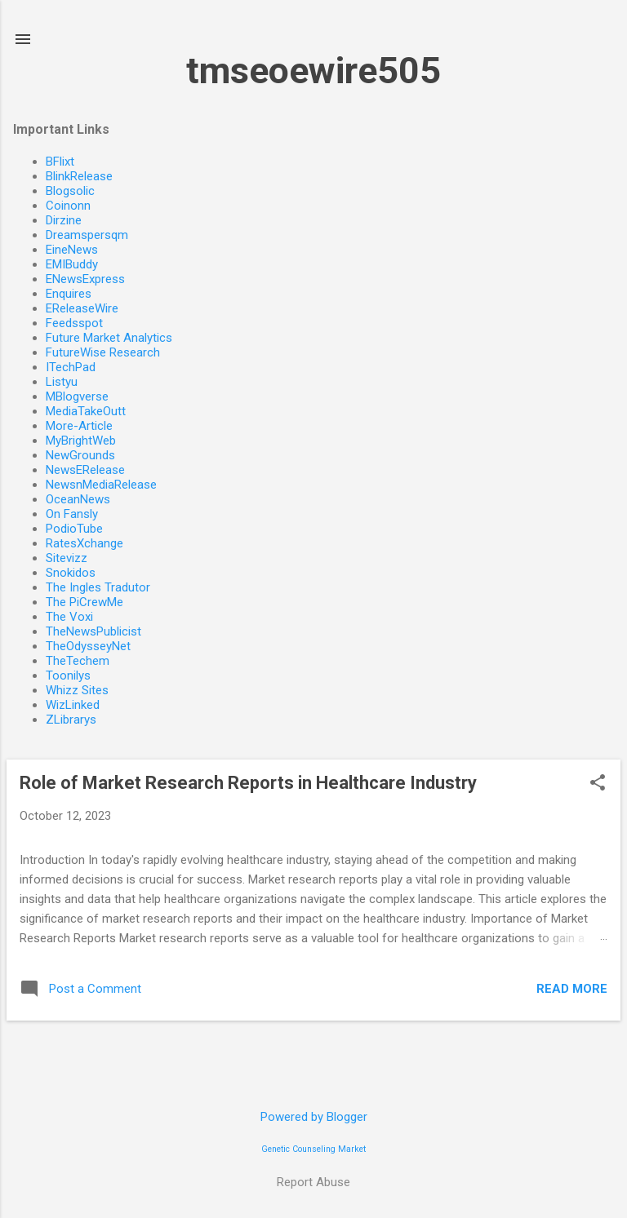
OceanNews (78, 499)
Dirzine (64, 220)
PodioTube (74, 528)
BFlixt (60, 161)
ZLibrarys (71, 719)
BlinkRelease (79, 176)
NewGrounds (80, 455)
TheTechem (77, 660)
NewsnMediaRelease (101, 484)
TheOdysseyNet (88, 646)
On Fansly (72, 514)
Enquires (68, 293)
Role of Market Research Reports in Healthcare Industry (248, 783)
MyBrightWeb (81, 440)
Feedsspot (74, 323)
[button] (597, 784)
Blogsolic (70, 191)
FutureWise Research (103, 352)
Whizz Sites (77, 690)
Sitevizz (66, 558)
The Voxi (69, 616)
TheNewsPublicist (93, 631)
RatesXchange (84, 543)
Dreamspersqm (87, 235)
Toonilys (68, 675)
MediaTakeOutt (86, 411)
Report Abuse (313, 1182)
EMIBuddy (72, 264)
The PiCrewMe (84, 602)
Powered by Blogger (313, 1116)
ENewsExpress (85, 279)
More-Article (79, 426)
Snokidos (71, 572)
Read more (571, 988)
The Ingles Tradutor (98, 587)
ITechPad (71, 367)
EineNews (72, 249)
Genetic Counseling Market (313, 1149)
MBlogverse (77, 396)
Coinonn (68, 205)
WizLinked (73, 705)
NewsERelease (85, 470)
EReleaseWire (82, 308)
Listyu (62, 381)
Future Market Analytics (109, 337)
